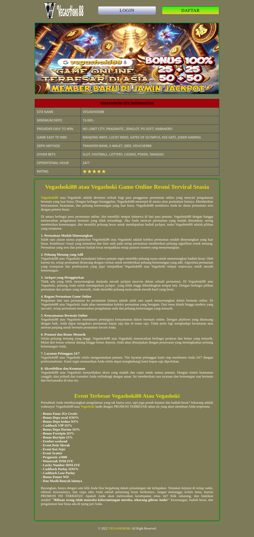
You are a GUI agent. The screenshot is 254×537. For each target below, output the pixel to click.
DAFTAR (190, 10)
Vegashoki (88, 406)
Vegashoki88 (49, 197)
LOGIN (127, 10)
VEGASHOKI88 (119, 528)
